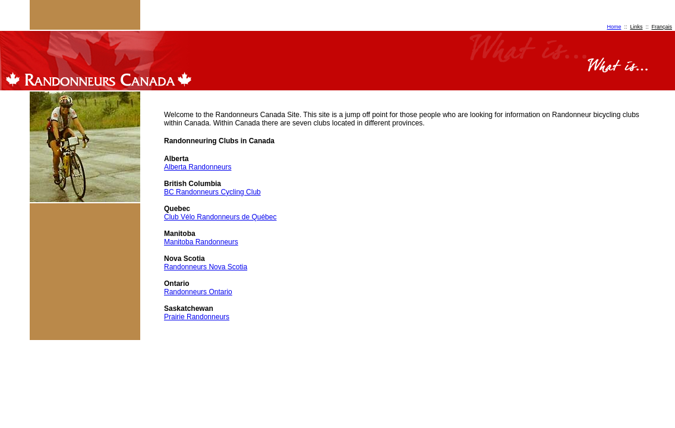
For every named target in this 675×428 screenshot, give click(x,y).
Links (636, 27)
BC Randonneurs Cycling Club (212, 192)
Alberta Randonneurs (197, 167)
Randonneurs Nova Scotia (205, 267)
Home (614, 27)
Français (661, 27)
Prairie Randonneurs (196, 317)
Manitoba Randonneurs (201, 242)
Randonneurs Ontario (198, 292)
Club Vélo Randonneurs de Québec (220, 217)
